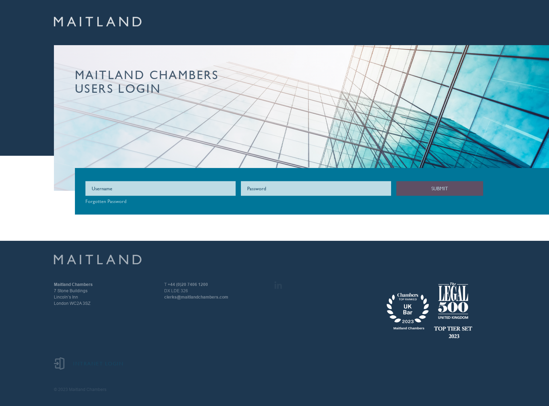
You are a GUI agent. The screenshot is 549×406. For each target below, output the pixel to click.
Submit (439, 189)
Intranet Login (89, 363)
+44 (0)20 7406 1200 (188, 284)
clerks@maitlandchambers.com (196, 297)
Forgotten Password (105, 201)
